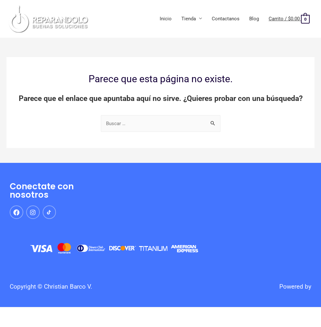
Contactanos (226, 19)
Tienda (188, 19)
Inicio (166, 19)
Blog (254, 19)
